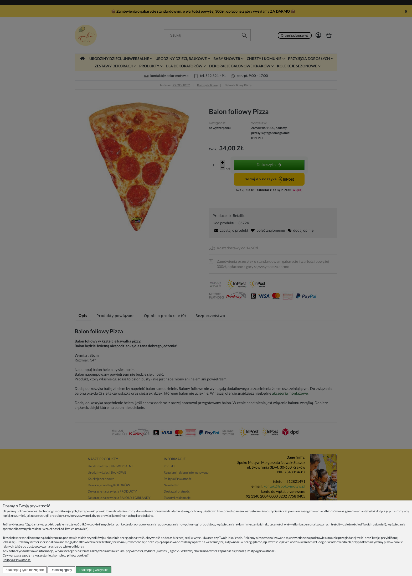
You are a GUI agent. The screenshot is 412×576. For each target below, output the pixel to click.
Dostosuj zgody (61, 570)
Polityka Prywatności (17, 560)
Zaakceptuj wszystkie (93, 570)
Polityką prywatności (261, 551)
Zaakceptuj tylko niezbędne (25, 570)
